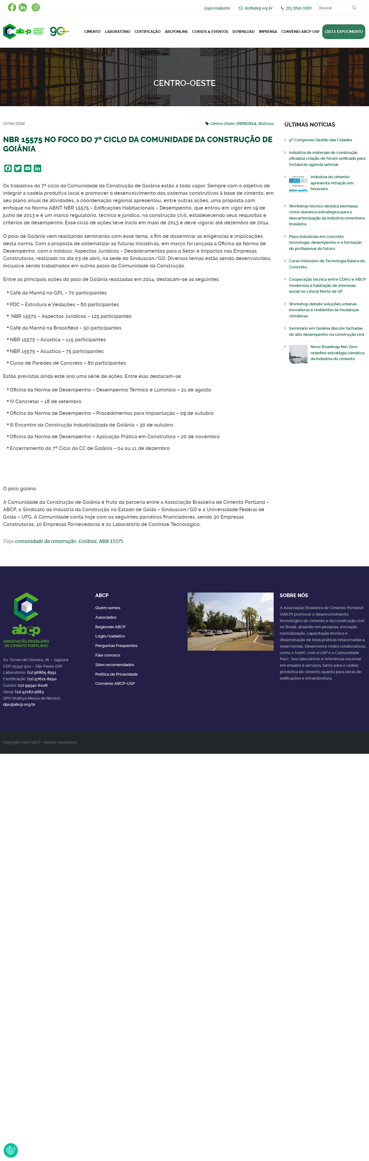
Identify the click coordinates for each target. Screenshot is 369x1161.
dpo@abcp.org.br (19, 704)
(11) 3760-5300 (299, 8)
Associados (105, 617)
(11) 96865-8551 (41, 672)
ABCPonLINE (176, 32)
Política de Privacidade (116, 674)
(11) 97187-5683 (29, 691)
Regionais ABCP (110, 627)
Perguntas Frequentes (116, 645)
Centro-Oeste (222, 123)
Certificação (148, 32)
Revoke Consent (10, 1150)
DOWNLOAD (243, 32)
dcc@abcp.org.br (258, 8)
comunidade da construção (45, 541)
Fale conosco (107, 655)
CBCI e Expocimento (344, 32)
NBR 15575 (111, 541)
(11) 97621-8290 (42, 679)
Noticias (266, 123)
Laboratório (117, 32)
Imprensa (268, 32)
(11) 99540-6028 (33, 685)
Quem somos (107, 607)
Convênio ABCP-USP (300, 32)
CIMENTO (92, 32)
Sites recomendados (114, 664)
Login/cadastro (217, 8)
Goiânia (87, 541)
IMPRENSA (246, 123)
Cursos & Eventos (210, 32)
